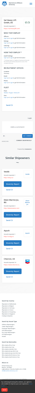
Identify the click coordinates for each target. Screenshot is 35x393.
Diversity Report (12, 184)
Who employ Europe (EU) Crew (10, 351)
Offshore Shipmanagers (8, 324)
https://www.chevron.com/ (12, 265)
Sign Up (6, 38)
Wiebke (6, 93)
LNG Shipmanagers (7, 330)
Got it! (4, 390)
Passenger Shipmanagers (8, 328)
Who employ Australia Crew (9, 349)
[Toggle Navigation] (31, 4)
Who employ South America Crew (11, 357)
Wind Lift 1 (17, 93)
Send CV (9, 105)
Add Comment (27, 136)
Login (11, 38)
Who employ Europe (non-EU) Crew (11, 353)
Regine (11, 93)
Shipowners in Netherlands (9, 304)
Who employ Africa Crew (8, 345)
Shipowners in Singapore (8, 314)
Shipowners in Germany (8, 308)
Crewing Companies (7, 316)
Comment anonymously (24, 140)
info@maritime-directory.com (10, 371)
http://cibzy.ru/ (8, 177)
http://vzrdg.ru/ (9, 236)
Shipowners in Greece (7, 310)
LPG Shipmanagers (7, 334)
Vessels (4, 336)
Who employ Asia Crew (8, 347)
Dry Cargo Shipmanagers (8, 332)
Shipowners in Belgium (8, 306)
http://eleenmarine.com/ (11, 208)
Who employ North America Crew (11, 355)
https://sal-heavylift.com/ (12, 28)
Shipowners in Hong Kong (8, 312)
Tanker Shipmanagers (7, 326)
